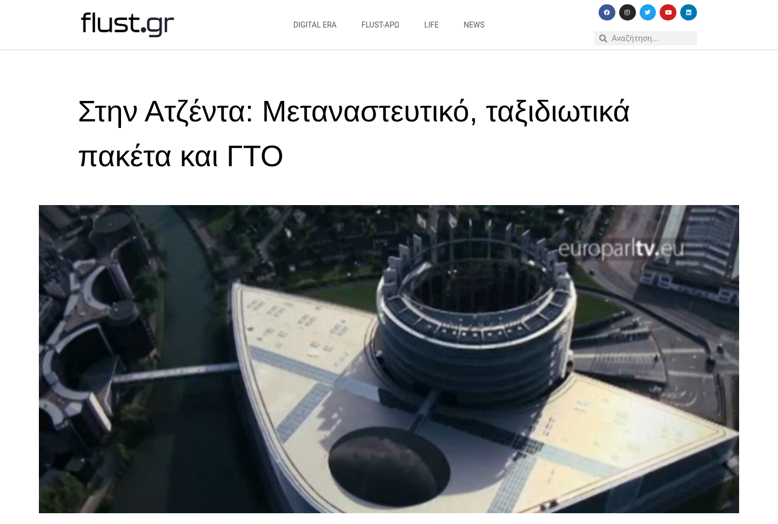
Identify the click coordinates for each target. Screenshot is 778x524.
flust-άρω (380, 25)
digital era (315, 25)
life (431, 25)
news (474, 25)
